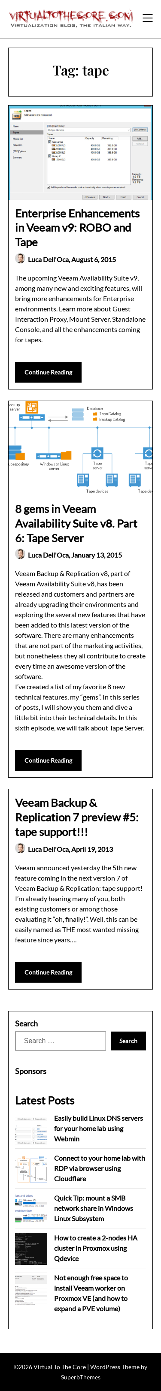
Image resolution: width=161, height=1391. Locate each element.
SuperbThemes (80, 1377)
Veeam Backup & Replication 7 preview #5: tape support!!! (77, 817)
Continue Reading (48, 372)
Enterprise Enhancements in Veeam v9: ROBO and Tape (77, 227)
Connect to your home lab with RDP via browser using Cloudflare (99, 1168)
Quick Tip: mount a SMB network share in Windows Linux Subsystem (93, 1208)
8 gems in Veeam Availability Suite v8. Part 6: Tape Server (76, 523)
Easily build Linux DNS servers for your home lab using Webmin (98, 1128)
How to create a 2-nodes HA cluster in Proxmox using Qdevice (95, 1248)
